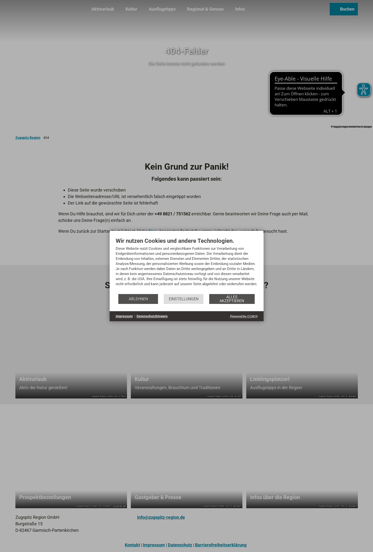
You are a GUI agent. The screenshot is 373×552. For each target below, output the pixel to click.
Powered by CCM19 (244, 316)
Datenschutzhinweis (152, 316)
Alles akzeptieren (232, 299)
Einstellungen (183, 299)
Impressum (124, 316)
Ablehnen (138, 299)
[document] (187, 265)
